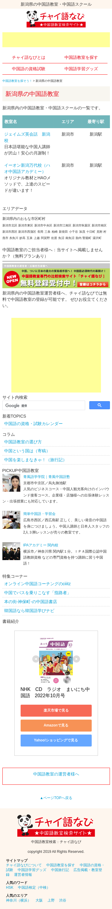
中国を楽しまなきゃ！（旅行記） (35, 459)
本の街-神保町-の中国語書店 (30, 601)
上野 (51, 900)
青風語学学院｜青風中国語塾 (46, 477)
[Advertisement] (57, 39)
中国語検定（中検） (34, 887)
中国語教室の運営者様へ (56, 774)
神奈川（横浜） (18, 900)
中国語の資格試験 (28, 68)
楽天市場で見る (56, 710)
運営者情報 (23, 875)
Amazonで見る (56, 725)
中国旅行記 (60, 870)
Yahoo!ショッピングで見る (56, 740)
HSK (9, 887)
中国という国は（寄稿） (27, 450)
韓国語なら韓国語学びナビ (29, 610)
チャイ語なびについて (24, 865)
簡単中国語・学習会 (39, 514)
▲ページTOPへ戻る (56, 798)
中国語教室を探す (81, 57)
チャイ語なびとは (28, 57)
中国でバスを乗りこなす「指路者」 (37, 592)
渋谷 (62, 900)
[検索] (43, 406)
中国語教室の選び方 (23, 441)
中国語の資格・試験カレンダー (33, 423)
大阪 (39, 900)
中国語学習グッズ (81, 68)
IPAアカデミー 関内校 (41, 545)
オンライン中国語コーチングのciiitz (37, 583)
